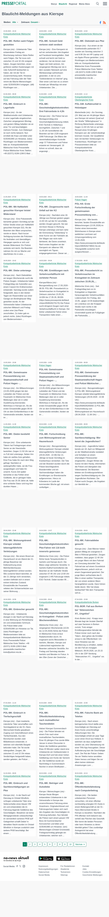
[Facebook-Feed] (100, 22)
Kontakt (85, 879)
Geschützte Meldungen (92, 888)
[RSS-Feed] (104, 22)
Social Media (44, 888)
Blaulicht (63, 4)
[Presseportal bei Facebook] (16, 879)
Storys (54, 4)
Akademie (65, 882)
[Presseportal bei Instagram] (23, 879)
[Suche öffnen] (97, 3)
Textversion (65, 885)
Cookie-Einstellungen (91, 885)
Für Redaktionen (68, 879)
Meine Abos (84, 4)
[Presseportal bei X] (19, 879)
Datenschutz (44, 885)
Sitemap (64, 888)
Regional (73, 4)
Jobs (84, 882)
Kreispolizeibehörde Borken (87, 612)
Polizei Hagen (81, 200)
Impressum (43, 879)
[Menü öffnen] (105, 3)
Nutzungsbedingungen (48, 882)
